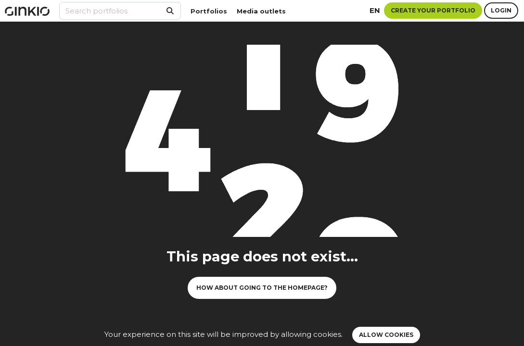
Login (501, 10)
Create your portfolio (433, 10)
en (375, 10)
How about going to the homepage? (262, 287)
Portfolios (209, 11)
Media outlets (261, 11)
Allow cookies (386, 334)
